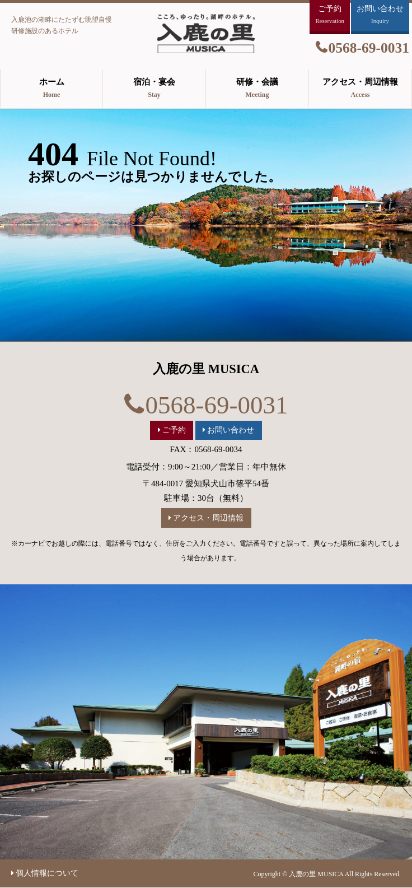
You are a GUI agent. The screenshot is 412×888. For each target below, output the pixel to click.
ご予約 (174, 430)
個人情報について (47, 873)
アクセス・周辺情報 (360, 89)
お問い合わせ (230, 430)
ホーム (51, 89)
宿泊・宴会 (154, 89)
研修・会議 (257, 89)
